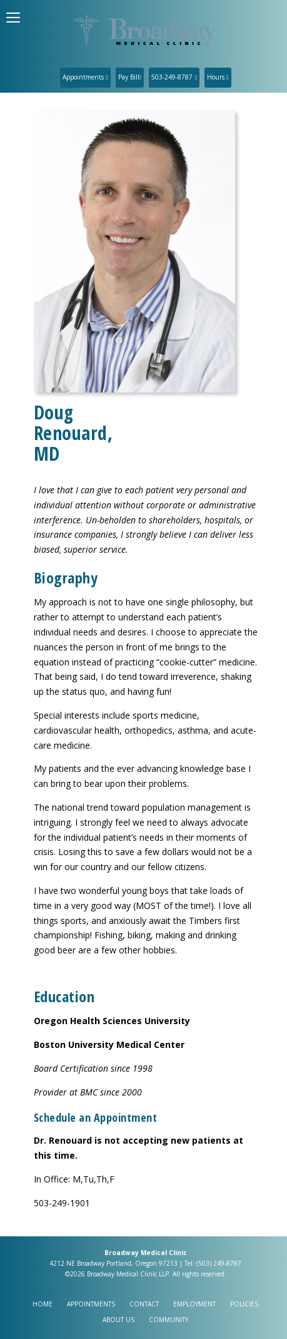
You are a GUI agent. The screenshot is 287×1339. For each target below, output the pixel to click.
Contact (144, 1304)
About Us (118, 1319)
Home (43, 1304)
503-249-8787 (174, 77)
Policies (244, 1304)
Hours (218, 77)
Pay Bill (130, 77)
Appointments (85, 77)
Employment (194, 1304)
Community (168, 1319)
